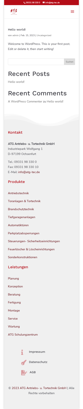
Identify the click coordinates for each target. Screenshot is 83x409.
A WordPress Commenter (25, 101)
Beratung (14, 294)
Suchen (69, 61)
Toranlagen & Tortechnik (24, 201)
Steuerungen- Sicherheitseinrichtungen (34, 241)
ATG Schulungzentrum (23, 335)
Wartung (14, 326)
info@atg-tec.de (29, 172)
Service (13, 319)
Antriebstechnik (18, 193)
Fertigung (14, 302)
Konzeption (15, 286)
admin (15, 35)
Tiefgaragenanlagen (21, 217)
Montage (14, 310)
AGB (33, 372)
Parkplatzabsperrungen (23, 233)
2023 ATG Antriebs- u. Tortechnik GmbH (39, 388)
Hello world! (17, 29)
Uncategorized (44, 35)
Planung (13, 278)
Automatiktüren (18, 225)
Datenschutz (38, 362)
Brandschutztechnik (21, 209)
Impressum (37, 351)
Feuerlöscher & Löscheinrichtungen (31, 249)
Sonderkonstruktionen (22, 257)
